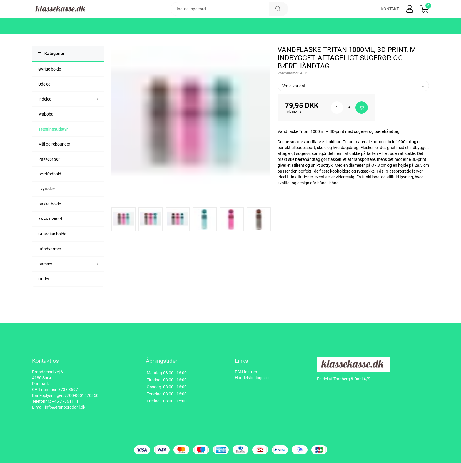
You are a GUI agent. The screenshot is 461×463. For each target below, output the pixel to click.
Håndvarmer (49, 266)
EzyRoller (46, 206)
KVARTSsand (50, 236)
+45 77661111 (65, 401)
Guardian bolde (52, 251)
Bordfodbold (49, 191)
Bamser (45, 281)
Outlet (43, 296)
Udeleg (44, 101)
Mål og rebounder (54, 161)
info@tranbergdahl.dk (65, 407)
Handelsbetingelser (252, 377)
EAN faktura (246, 372)
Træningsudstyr (53, 146)
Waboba (46, 131)
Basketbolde (49, 221)
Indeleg (44, 116)
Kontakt (390, 17)
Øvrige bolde (49, 86)
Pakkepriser (49, 176)
